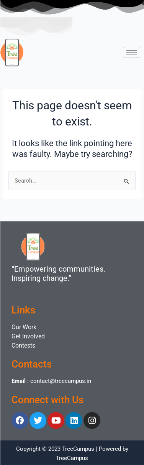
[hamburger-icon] (131, 52)
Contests (23, 345)
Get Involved (28, 336)
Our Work (23, 327)
